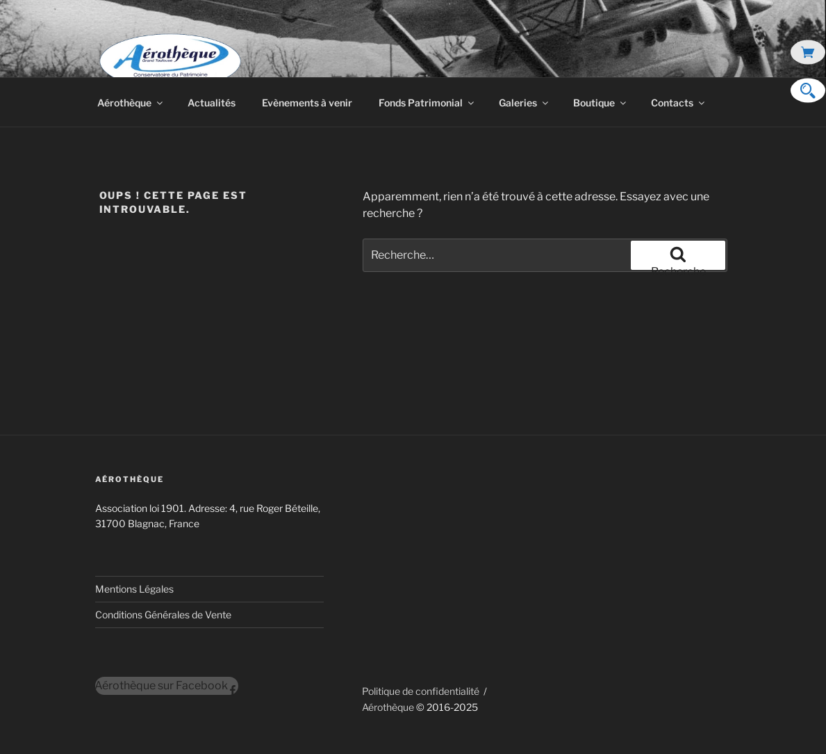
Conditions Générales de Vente (163, 614)
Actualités (212, 103)
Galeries (524, 103)
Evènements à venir (307, 103)
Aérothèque (131, 103)
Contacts (679, 103)
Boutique (600, 103)
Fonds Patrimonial (427, 103)
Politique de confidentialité (420, 691)
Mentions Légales (134, 589)
